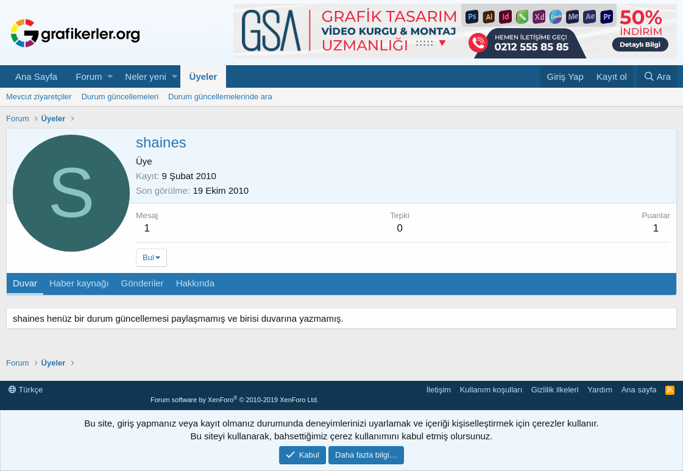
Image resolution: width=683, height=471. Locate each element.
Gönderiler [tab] (142, 283)
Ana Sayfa (36, 76)
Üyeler (203, 76)
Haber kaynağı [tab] (79, 283)
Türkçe (26, 389)
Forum (89, 76)
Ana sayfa (639, 389)
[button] (110, 76)
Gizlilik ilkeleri (555, 389)
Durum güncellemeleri (120, 96)
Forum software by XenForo (234, 399)
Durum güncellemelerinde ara (220, 96)
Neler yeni (145, 76)
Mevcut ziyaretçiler (39, 96)
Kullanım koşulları (491, 389)
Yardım (599, 389)
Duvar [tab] (25, 283)
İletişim (438, 389)
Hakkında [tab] (195, 283)
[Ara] (657, 76)
